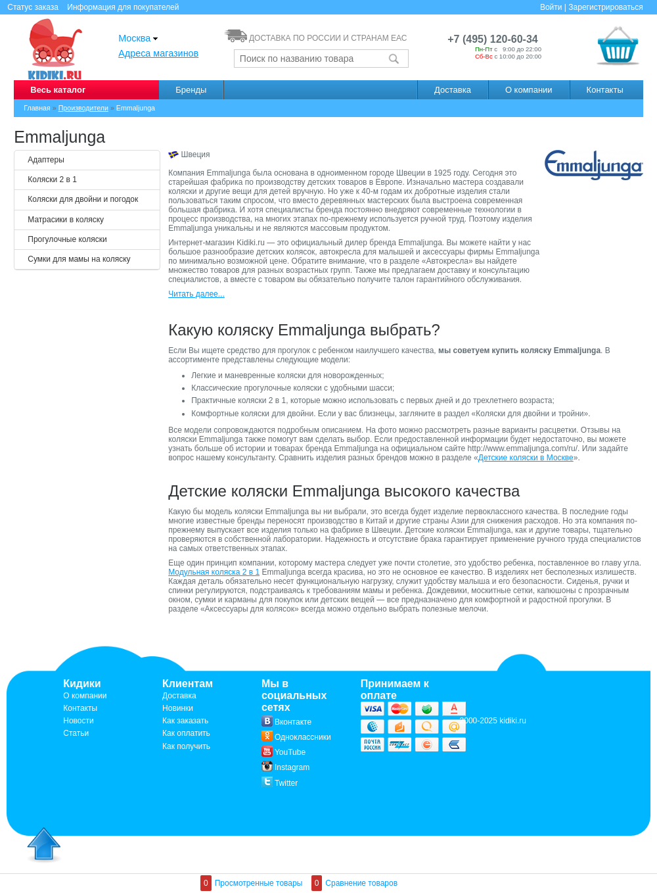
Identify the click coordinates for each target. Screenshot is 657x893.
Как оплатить (186, 733)
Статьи (76, 733)
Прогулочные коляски (67, 239)
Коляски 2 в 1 (52, 179)
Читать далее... (196, 294)
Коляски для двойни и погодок (83, 199)
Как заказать (185, 720)
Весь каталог (57, 90)
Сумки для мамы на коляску (79, 259)
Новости (78, 720)
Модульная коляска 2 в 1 (214, 572)
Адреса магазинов (158, 53)
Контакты (605, 90)
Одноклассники (296, 737)
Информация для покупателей (123, 7)
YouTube (283, 752)
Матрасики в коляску (66, 219)
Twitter (279, 783)
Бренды (190, 90)
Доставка (452, 90)
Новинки (177, 708)
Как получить (186, 746)
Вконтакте (286, 722)
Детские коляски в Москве (526, 457)
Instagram (285, 767)
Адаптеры (46, 159)
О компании (529, 90)
